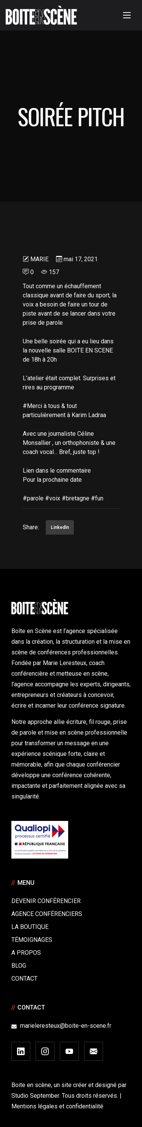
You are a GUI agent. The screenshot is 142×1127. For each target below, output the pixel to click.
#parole (33, 498)
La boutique (29, 926)
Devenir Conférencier (46, 901)
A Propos (26, 952)
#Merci (32, 406)
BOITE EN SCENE (90, 350)
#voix (52, 498)
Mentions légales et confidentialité (57, 1106)
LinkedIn (60, 527)
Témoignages (31, 939)
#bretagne (75, 498)
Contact (24, 978)
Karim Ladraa (89, 415)
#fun (97, 498)
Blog (18, 965)
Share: (31, 527)
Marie (39, 259)
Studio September (35, 1095)
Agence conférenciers (46, 913)
